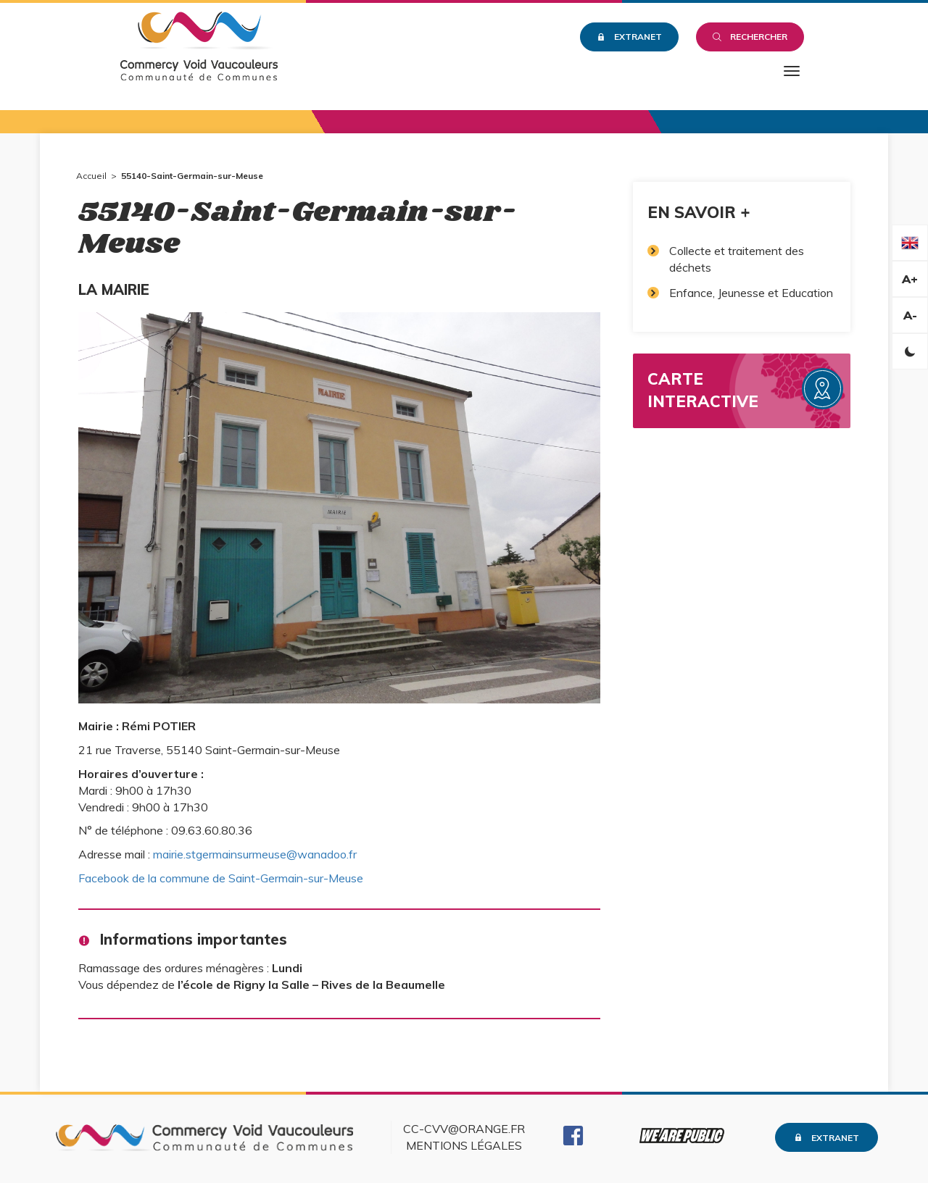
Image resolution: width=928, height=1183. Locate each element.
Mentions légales (464, 1145)
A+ (910, 279)
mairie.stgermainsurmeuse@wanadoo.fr (255, 854)
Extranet (629, 36)
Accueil (91, 175)
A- (910, 315)
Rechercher (750, 36)
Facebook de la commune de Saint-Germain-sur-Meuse (220, 878)
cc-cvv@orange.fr (464, 1128)
